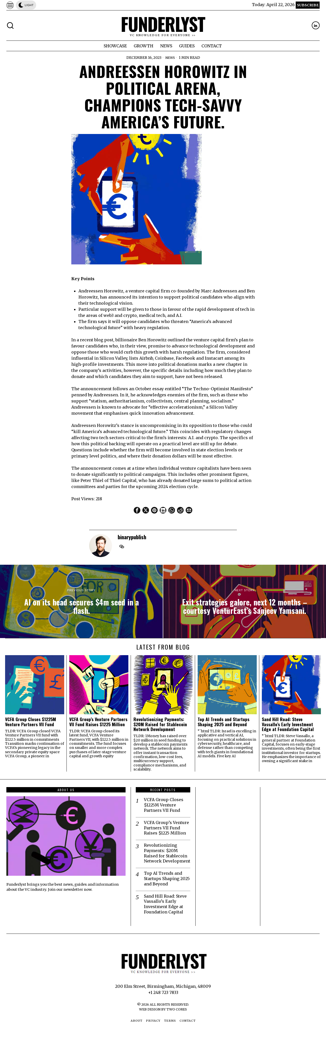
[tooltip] (316, 25)
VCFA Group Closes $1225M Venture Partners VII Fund (30, 722)
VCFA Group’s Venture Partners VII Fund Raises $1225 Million (98, 722)
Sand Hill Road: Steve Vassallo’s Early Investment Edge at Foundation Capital (288, 724)
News (170, 57)
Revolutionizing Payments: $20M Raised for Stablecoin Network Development (160, 724)
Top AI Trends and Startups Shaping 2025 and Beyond (223, 722)
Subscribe (308, 5)
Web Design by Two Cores (163, 1009)
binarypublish (132, 537)
